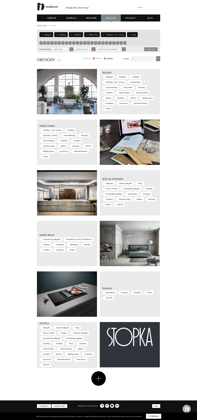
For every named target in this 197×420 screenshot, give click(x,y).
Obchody (111, 18)
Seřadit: (126, 59)
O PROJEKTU (44, 406)
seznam (108, 58)
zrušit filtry (151, 49)
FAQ (156, 406)
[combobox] (62, 49)
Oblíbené (47, 17)
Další (130, 35)
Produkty (131, 18)
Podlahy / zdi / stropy (112, 35)
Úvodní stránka (42, 25)
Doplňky (60, 35)
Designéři (91, 18)
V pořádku (154, 416)
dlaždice (97, 58)
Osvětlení (75, 35)
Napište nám (60, 406)
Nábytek (46, 35)
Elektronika (91, 35)
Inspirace (71, 18)
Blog (150, 18)
